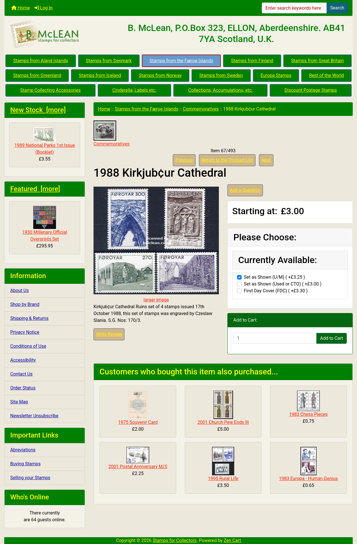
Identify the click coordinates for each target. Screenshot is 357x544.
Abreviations (23, 450)
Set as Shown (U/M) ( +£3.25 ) (274, 277)
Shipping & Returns (29, 318)
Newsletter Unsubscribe (34, 415)
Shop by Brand (24, 304)
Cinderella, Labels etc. (134, 90)
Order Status (23, 388)
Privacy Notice (24, 332)
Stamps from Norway (160, 75)
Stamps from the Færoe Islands (181, 60)
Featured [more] (35, 189)
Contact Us (21, 374)
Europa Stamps (276, 75)
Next (266, 160)
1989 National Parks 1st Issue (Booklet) (44, 141)
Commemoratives (201, 109)
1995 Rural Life (223, 478)
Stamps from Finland (252, 60)
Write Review (109, 334)
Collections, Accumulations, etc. (220, 90)
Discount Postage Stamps (311, 90)
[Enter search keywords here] (294, 8)
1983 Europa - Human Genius (308, 478)
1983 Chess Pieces (308, 414)
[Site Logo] (62, 34)
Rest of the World (326, 75)
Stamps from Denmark (109, 60)
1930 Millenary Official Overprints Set (44, 224)
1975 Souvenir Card (137, 422)
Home (20, 8)
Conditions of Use (28, 346)
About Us (19, 290)
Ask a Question (245, 190)
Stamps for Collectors (175, 540)
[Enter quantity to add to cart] (275, 338)
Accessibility (23, 360)
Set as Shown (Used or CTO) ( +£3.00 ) (282, 284)
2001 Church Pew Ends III (223, 422)
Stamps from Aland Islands (40, 60)
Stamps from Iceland (100, 75)
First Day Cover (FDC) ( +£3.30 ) (276, 290)
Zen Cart (232, 540)
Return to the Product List (227, 160)
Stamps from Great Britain (317, 60)
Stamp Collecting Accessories (50, 90)
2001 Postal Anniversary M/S (138, 466)
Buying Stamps (25, 463)
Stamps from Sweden (221, 75)
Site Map (19, 402)
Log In (43, 8)
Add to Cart (331, 338)
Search (337, 8)
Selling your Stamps (30, 477)
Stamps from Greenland (37, 75)
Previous (184, 160)
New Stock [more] (38, 110)
